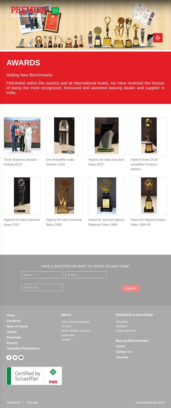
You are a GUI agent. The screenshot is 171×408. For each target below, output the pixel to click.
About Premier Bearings (75, 321)
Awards (65, 339)
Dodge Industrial (125, 330)
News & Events (17, 326)
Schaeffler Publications (23, 348)
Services (66, 326)
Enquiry (12, 343)
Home (11, 315)
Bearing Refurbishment (132, 340)
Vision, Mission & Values (75, 330)
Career (120, 346)
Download (14, 337)
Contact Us (123, 351)
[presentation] (91, 287)
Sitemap (32, 402)
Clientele (122, 357)
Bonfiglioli (121, 326)
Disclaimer (14, 402)
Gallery (12, 331)
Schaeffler (122, 321)
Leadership (67, 335)
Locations (14, 320)
